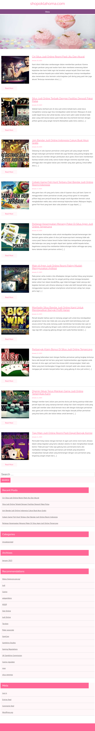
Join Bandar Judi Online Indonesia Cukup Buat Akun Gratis (60, 141)
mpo (4, 668)
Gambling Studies (9, 643)
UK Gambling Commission (12, 655)
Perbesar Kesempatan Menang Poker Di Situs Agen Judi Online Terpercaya (62, 225)
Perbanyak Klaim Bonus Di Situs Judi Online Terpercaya (62, 349)
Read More (9, 88)
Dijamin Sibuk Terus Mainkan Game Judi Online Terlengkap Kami (57, 392)
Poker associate (8, 630)
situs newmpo (7, 675)
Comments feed (8, 706)
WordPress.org (7, 712)
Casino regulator (8, 662)
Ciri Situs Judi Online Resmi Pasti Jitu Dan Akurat (58, 56)
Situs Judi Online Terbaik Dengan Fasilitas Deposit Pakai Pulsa (62, 100)
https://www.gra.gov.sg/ (11, 579)
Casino (4, 592)
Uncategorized (7, 542)
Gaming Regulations (10, 649)
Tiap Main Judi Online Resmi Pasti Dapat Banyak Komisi (62, 433)
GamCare (5, 636)
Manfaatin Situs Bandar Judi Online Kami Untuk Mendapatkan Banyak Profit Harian (57, 309)
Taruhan (5, 624)
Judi (3, 585)
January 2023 (7, 560)
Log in (4, 693)
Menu (47, 11)
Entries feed (6, 699)
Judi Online (6, 617)
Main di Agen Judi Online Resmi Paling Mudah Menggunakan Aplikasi (57, 267)
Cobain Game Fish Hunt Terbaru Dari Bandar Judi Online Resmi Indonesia (62, 183)
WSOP (4, 604)
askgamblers (7, 598)
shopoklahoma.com (47, 3)
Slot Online (6, 611)
